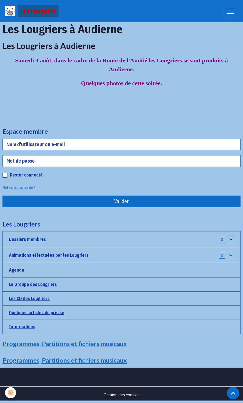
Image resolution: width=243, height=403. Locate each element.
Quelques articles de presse (36, 312)
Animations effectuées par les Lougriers (49, 255)
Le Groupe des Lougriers (33, 284)
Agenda (16, 270)
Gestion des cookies (121, 395)
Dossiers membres (27, 239)
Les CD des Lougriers (29, 298)
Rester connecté (26, 175)
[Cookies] (10, 392)
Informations (22, 326)
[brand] (32, 11)
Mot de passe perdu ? (18, 187)
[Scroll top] (233, 393)
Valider (121, 201)
